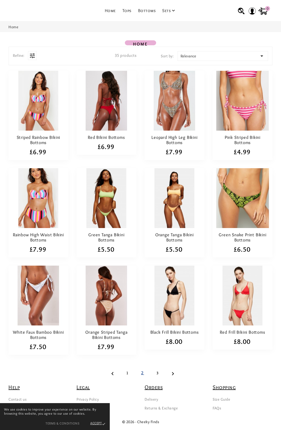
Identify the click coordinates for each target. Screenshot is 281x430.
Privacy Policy (88, 399)
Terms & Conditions (62, 423)
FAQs (217, 408)
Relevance (223, 56)
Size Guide (221, 399)
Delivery (151, 399)
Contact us (18, 399)
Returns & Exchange (161, 408)
